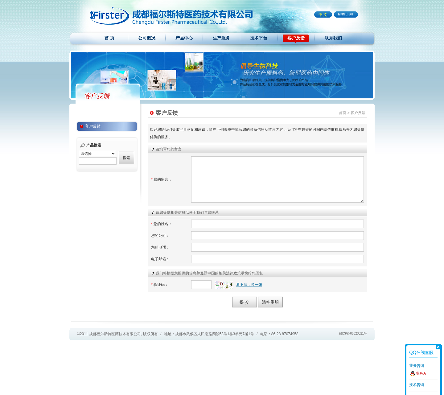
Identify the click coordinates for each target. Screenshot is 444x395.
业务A (421, 373)
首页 (342, 113)
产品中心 (184, 37)
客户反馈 (296, 37)
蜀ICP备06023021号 (353, 333)
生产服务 (221, 37)
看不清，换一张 (249, 284)
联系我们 (333, 37)
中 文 (323, 15)
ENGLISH (345, 14)
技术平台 (258, 37)
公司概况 (146, 37)
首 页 (109, 37)
